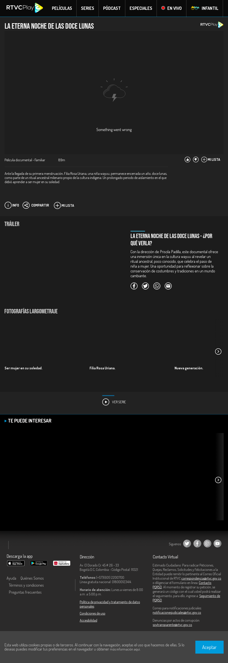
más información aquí (125, 649)
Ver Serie (114, 402)
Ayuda (11, 578)
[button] (218, 352)
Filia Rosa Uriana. (102, 368)
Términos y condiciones (26, 585)
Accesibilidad (88, 620)
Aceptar (209, 647)
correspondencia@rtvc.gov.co (201, 578)
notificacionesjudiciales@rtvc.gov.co (177, 612)
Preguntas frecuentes (25, 592)
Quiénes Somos (32, 578)
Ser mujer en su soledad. (23, 368)
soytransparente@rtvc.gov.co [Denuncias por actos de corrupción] (172, 625)
